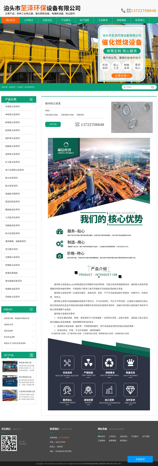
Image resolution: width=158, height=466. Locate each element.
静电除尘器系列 (12, 122)
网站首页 (10, 20)
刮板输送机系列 (12, 225)
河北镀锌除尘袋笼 (58, 333)
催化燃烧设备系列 (13, 281)
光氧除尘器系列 (12, 257)
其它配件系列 (11, 249)
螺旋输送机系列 (12, 209)
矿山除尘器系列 (12, 162)
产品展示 (66, 20)
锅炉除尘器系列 (12, 138)
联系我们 (140, 20)
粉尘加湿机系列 (12, 233)
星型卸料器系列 (12, 202)
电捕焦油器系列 (12, 289)
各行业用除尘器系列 (14, 170)
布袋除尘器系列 (12, 106)
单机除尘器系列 (12, 114)
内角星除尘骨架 (67, 115)
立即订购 (53, 124)
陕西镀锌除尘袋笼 (106, 333)
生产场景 (84, 20)
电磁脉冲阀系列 (12, 194)
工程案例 (103, 20)
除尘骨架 (72, 284)
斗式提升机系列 (12, 217)
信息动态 (47, 20)
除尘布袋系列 (11, 178)
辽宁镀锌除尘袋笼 (74, 333)
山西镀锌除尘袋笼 (121, 333)
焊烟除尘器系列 (12, 265)
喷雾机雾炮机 (11, 273)
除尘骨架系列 (29, 87)
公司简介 (29, 20)
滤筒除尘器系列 (12, 154)
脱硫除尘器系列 (12, 146)
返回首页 (12, 87)
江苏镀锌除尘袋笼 (90, 333)
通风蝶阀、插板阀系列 (15, 241)
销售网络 (121, 20)
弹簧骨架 (80, 115)
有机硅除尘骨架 (51, 115)
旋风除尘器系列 (12, 130)
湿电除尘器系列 (12, 297)
